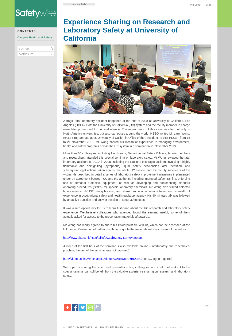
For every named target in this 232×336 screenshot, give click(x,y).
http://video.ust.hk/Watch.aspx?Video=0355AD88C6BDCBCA (103, 258)
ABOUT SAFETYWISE (138, 327)
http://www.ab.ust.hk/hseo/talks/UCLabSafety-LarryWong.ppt (103, 237)
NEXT (208, 5)
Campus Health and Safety (35, 37)
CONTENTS (27, 31)
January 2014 (79, 4)
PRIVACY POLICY (179, 327)
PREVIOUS (195, 5)
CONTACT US (160, 327)
